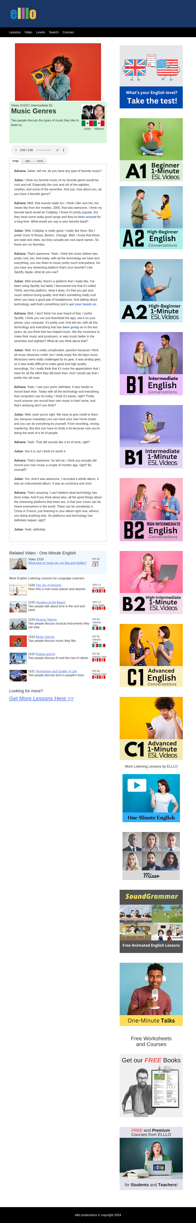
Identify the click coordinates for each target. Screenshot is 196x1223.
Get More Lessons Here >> (41, 698)
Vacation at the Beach (50, 602)
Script (15, 161)
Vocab (40, 161)
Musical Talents (46, 619)
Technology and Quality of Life (56, 671)
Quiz (27, 161)
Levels (41, 32)
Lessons (15, 32)
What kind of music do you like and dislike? (57, 563)
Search (54, 32)
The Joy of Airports (48, 585)
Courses (68, 32)
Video (28, 32)
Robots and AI (45, 654)
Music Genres (45, 637)
